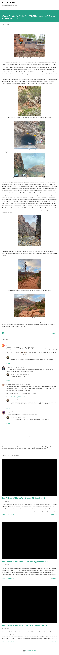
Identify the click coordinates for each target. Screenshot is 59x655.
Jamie (8, 367)
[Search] (52, 3)
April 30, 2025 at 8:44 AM (21, 357)
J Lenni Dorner (10, 345)
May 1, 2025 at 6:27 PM (21, 417)
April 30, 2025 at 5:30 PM (23, 384)
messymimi (9, 412)
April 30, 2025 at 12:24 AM (22, 345)
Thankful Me (8, 2)
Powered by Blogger (29, 650)
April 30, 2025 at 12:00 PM (22, 374)
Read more (54, 514)
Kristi (12, 357)
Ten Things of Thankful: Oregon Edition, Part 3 (23, 498)
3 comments (10, 514)
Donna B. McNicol (11, 384)
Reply (8, 363)
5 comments (10, 642)
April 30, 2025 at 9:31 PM (20, 412)
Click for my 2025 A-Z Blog (18, 397)
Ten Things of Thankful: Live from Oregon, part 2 (24, 625)
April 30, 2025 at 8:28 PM (21, 400)
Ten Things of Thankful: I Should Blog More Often (25, 561)
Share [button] (53, 333)
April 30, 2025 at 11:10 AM (17, 367)
